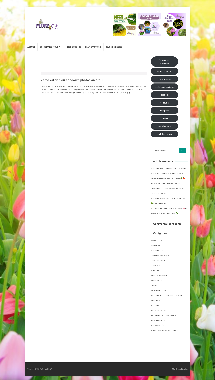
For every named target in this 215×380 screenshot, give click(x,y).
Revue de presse (114, 47)
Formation (155, 280)
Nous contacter (164, 71)
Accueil (31, 47)
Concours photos (158, 255)
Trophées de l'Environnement (164, 330)
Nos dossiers (74, 47)
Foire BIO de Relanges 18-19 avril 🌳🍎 (168, 178)
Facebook (164, 94)
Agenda (154, 240)
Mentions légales (180, 369)
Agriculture (155, 245)
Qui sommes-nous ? (50, 47)
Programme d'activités (164, 62)
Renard (154, 305)
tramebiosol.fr (164, 126)
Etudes (154, 270)
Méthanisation (157, 290)
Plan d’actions (93, 47)
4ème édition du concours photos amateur (72, 80)
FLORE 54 (48, 369)
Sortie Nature (156, 320)
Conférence (156, 260)
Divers (153, 265)
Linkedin (164, 118)
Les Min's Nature (164, 134)
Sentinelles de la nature (161, 315)
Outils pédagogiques (164, 87)
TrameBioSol (156, 325)
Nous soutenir (164, 79)
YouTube (164, 102)
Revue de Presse (158, 310)
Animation (155, 250)
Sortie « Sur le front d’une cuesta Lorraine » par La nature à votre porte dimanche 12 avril (167, 188)
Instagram (164, 110)
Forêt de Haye (157, 275)
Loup (153, 285)
